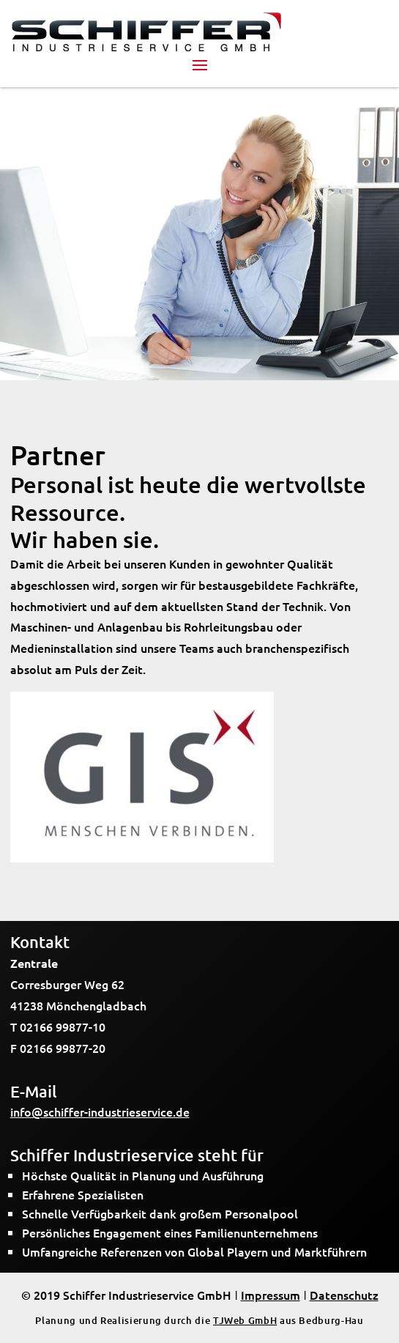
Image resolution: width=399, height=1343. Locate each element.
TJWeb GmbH (245, 1320)
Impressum (270, 1295)
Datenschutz (344, 1295)
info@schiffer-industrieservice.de (100, 1111)
